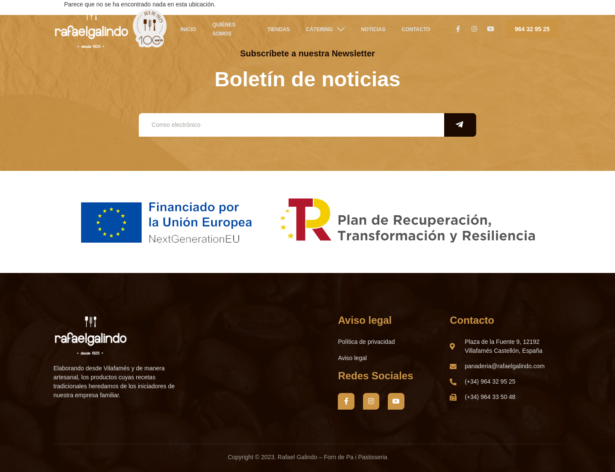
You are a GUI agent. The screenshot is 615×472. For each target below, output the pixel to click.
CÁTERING (325, 29)
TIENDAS (278, 29)
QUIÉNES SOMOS (223, 29)
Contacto (416, 29)
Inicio (188, 29)
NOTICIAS (373, 29)
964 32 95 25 (532, 29)
